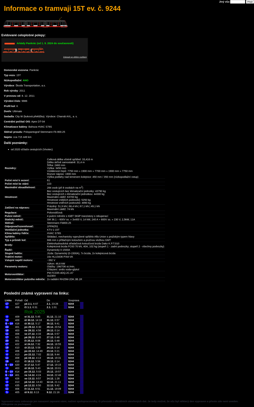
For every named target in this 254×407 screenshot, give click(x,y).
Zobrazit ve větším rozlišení (75, 57)
